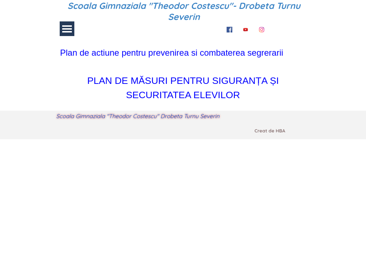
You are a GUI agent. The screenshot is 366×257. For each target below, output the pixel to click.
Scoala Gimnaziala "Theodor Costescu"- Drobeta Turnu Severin (185, 11)
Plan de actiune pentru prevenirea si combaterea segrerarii (171, 52)
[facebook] (229, 28)
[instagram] (261, 28)
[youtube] (245, 28)
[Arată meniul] (67, 28)
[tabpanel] (183, 52)
